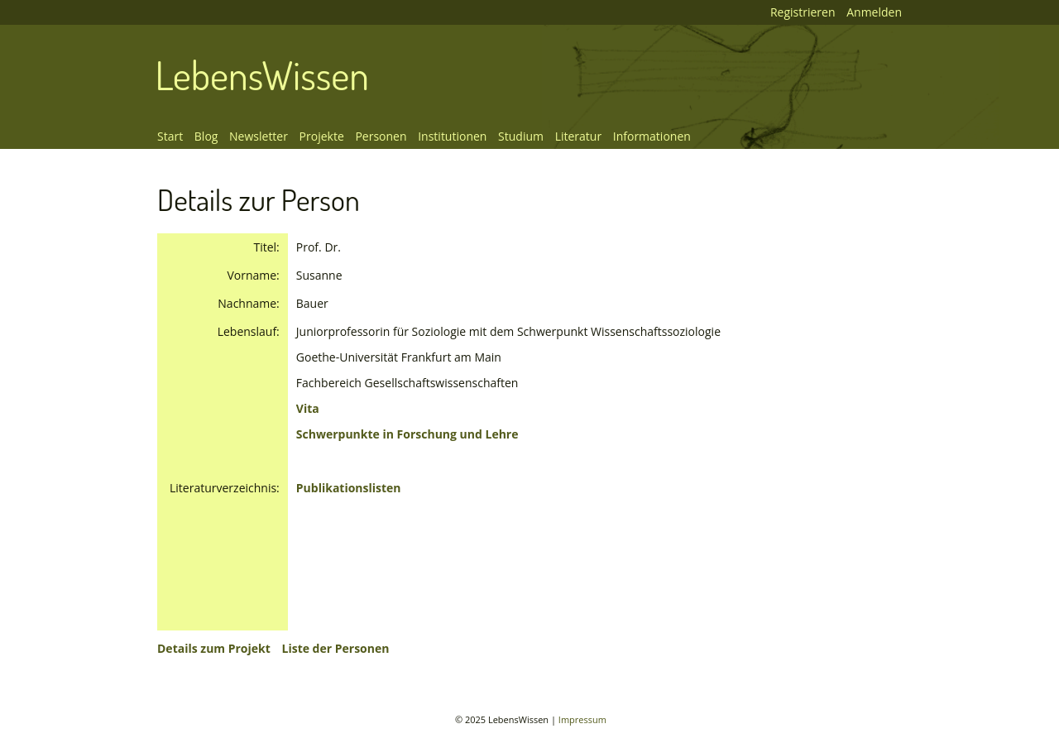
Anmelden (874, 12)
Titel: (266, 247)
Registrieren (803, 12)
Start (170, 136)
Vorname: (253, 275)
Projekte (321, 136)
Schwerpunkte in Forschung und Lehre (407, 434)
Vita (307, 408)
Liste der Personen (335, 648)
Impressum (582, 719)
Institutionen (452, 136)
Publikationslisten (348, 488)
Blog (206, 136)
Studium (521, 136)
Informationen (652, 136)
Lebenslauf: (249, 331)
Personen (380, 136)
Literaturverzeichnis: (225, 488)
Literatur (578, 136)
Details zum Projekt (214, 648)
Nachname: (248, 303)
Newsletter (258, 136)
